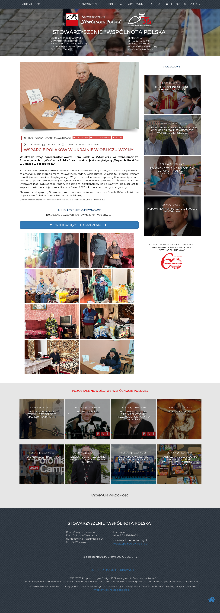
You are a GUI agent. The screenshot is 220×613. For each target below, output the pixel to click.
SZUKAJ (192, 4)
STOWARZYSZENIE (91, 4)
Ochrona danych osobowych (112, 569)
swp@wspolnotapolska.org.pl (143, 46)
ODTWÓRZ (80, 137)
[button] (79, 225)
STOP (117, 137)
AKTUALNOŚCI (31, 4)
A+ (152, 4)
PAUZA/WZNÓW (100, 137)
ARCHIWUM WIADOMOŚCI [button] (110, 495)
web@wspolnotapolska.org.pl (112, 589)
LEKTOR (173, 4)
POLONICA (116, 4)
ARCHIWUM (137, 4)
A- (159, 4)
